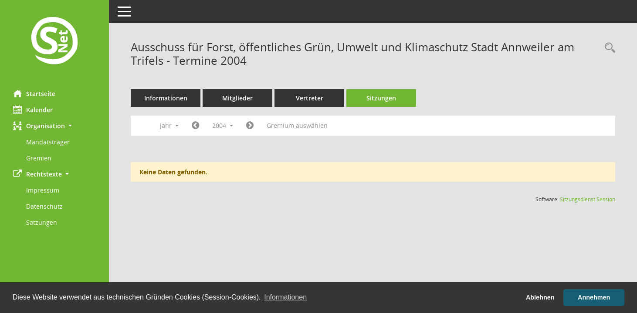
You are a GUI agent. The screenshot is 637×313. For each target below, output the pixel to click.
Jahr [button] (169, 125)
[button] (54, 126)
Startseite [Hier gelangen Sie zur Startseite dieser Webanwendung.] (34, 93)
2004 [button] (222, 125)
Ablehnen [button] (540, 297)
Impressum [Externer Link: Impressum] (42, 190)
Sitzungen (381, 98)
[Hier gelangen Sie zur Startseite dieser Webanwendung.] (54, 41)
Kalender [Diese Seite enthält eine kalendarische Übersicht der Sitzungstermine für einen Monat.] (33, 109)
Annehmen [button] (594, 297)
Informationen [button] (285, 297)
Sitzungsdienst (587, 199)
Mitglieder (237, 98)
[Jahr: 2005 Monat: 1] (250, 125)
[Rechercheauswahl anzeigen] (607, 48)
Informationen (165, 98)
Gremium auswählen (297, 125)
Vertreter (309, 98)
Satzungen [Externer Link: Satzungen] (41, 222)
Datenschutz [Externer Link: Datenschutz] (44, 206)
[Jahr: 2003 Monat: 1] (195, 125)
